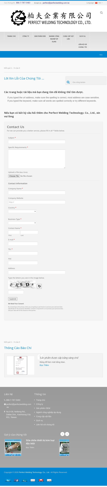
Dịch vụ (83, 36)
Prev (62, 434)
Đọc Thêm (44, 365)
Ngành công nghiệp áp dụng (54, 39)
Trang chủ (11, 36)
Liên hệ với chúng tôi (83, 45)
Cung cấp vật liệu (68, 37)
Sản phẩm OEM (40, 36)
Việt (98, 3)
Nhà (100, 55)
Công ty (26, 36)
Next (67, 434)
